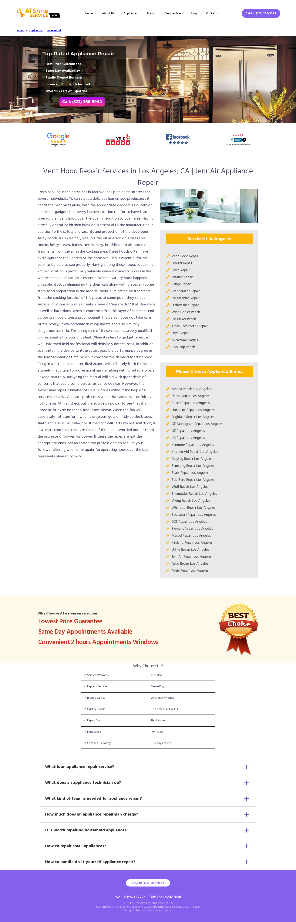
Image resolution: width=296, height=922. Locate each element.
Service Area (173, 13)
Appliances (131, 13)
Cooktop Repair (183, 347)
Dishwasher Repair (185, 305)
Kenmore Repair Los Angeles (193, 445)
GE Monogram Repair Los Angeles (197, 424)
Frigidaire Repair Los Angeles (193, 417)
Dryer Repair (181, 333)
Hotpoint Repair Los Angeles (193, 410)
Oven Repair (181, 270)
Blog (194, 13)
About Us (108, 13)
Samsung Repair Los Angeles (193, 466)
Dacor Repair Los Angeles (191, 396)
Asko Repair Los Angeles (190, 564)
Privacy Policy (134, 897)
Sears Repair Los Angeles (190, 473)
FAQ (117, 897)
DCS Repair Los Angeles (189, 522)
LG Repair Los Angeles (188, 438)
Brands (151, 13)
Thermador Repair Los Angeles (194, 494)
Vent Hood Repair (185, 256)
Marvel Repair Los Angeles (191, 536)
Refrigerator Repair (186, 291)
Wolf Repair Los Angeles (190, 487)
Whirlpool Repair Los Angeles (193, 508)
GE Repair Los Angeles (188, 431)
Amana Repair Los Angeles (191, 389)
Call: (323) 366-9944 (82, 102)
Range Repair (181, 284)
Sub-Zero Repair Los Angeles (193, 480)
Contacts (212, 13)
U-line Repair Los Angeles (190, 550)
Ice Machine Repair (186, 298)
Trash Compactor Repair (190, 326)
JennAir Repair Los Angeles (192, 557)
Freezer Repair (182, 263)
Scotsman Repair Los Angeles (194, 515)
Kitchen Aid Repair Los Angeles (195, 452)
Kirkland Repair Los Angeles (192, 543)
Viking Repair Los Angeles (191, 501)
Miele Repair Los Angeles (190, 571)
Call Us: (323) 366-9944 (261, 13)
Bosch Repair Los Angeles (191, 403)
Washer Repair (182, 277)
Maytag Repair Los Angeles (192, 459)
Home (89, 13)
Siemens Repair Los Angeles (192, 529)
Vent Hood (54, 31)
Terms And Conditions (165, 897)
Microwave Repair (185, 340)
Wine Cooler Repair (186, 312)
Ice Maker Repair (184, 319)
